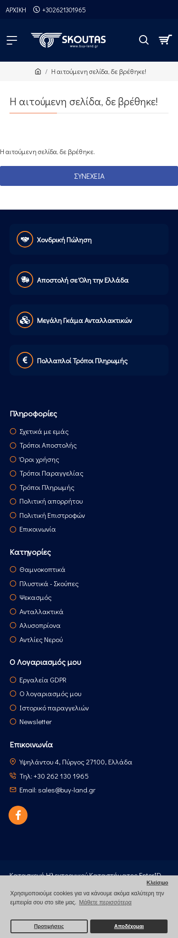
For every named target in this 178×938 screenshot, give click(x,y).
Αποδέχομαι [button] (129, 926)
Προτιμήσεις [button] (49, 926)
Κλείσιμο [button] (158, 882)
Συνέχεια (89, 176)
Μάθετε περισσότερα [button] (105, 902)
